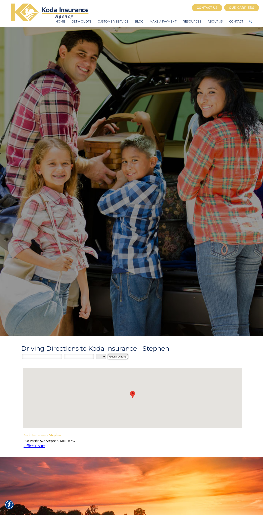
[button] (132, 394)
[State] (101, 356)
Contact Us (207, 8)
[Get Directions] (118, 356)
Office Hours (34, 445)
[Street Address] (42, 356)
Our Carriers (241, 8)
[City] (79, 356)
